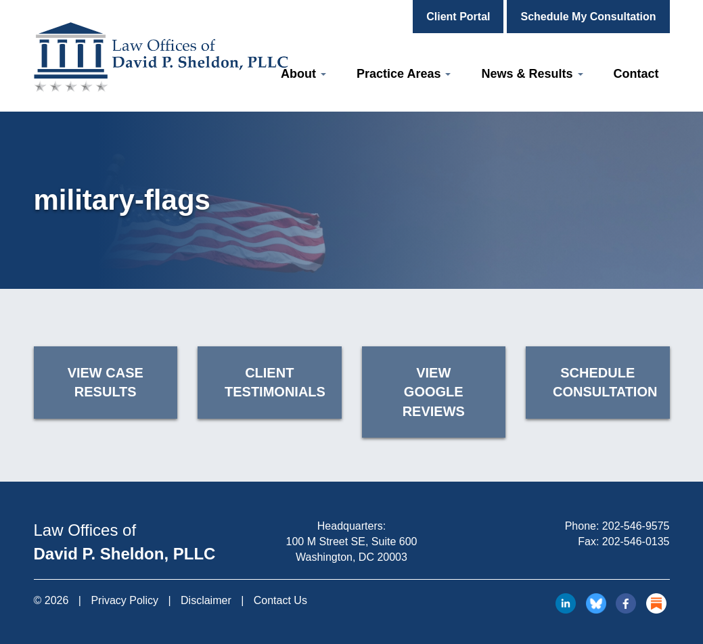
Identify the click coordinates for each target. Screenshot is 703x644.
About (303, 73)
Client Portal (458, 16)
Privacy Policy (124, 600)
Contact (636, 73)
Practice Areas (404, 73)
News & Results (532, 73)
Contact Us (280, 600)
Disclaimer (206, 600)
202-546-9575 (636, 526)
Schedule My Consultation (588, 16)
